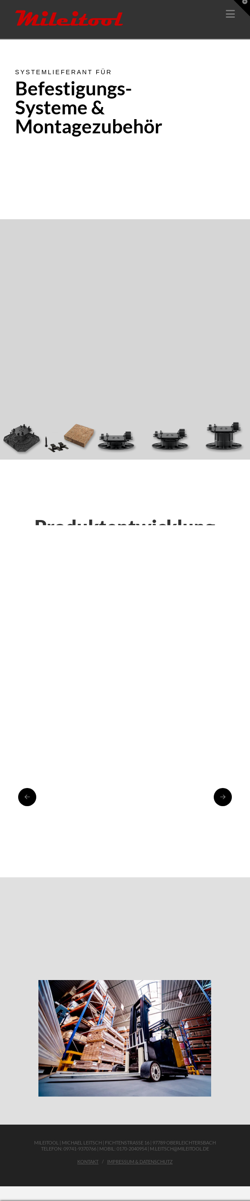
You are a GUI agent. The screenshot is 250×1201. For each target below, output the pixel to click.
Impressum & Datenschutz (140, 1161)
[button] (230, 14)
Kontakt (87, 1161)
